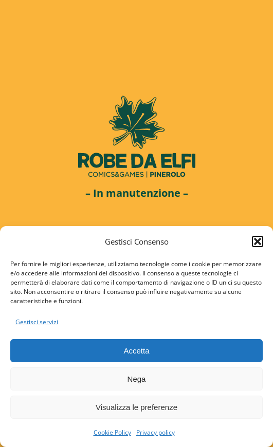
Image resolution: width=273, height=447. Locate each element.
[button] (257, 241)
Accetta (136, 350)
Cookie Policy (112, 432)
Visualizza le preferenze (136, 407)
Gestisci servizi (36, 322)
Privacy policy (155, 432)
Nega (137, 379)
